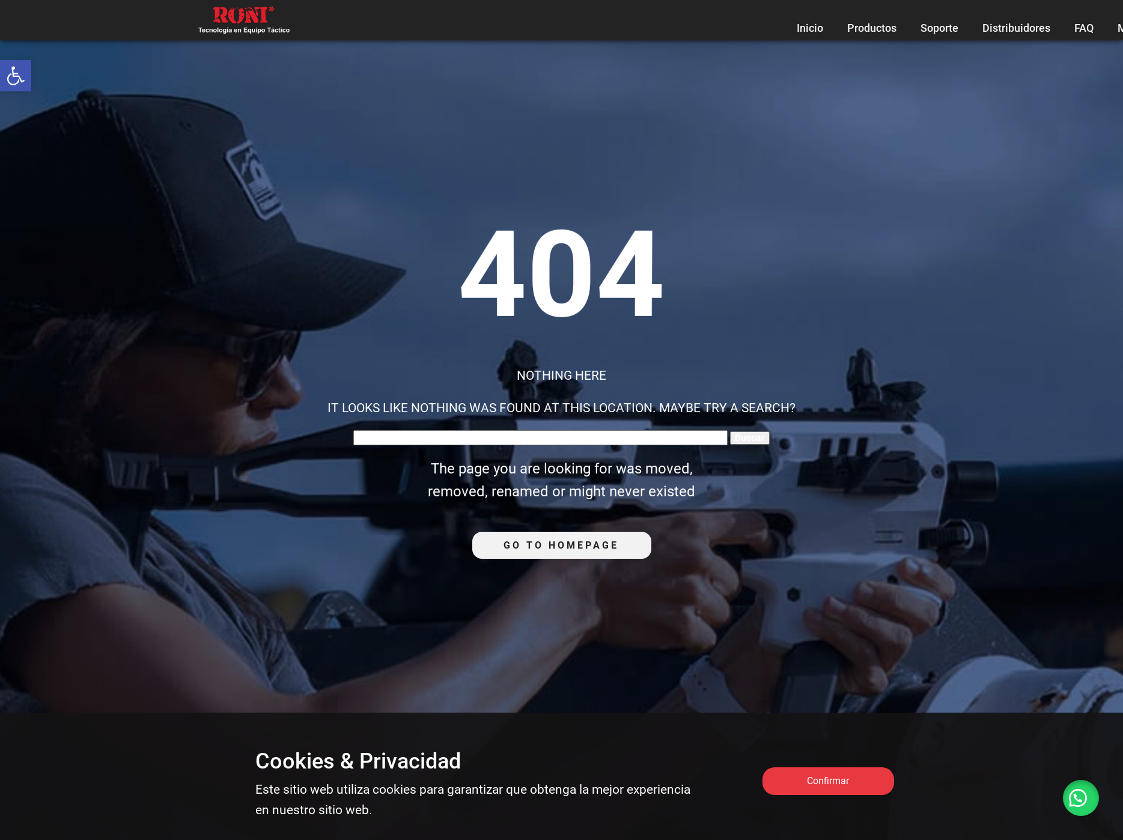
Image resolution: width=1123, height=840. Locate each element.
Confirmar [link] (828, 781)
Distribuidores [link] (1016, 28)
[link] (15, 75)
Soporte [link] (939, 28)
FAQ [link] (1084, 28)
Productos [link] (871, 28)
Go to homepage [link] (561, 545)
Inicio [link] (810, 28)
